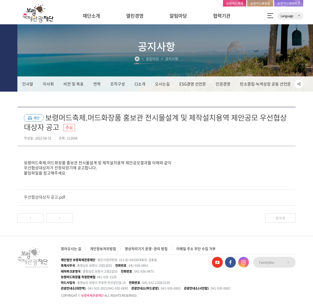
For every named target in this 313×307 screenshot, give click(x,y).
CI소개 (140, 84)
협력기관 (221, 15)
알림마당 (178, 15)
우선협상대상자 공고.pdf (44, 197)
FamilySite (274, 262)
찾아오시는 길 (71, 248)
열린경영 (134, 15)
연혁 (97, 84)
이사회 (48, 84)
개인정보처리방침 (103, 248)
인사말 (27, 84)
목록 (280, 218)
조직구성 (117, 84)
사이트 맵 (270, 15)
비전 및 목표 (73, 84)
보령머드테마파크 (288, 3)
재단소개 (91, 15)
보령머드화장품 (260, 3)
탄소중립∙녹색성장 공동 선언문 (265, 84)
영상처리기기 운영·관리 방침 (146, 248)
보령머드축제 (234, 3)
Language (290, 16)
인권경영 (223, 84)
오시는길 (162, 84)
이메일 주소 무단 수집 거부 (196, 248)
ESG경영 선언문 (192, 84)
